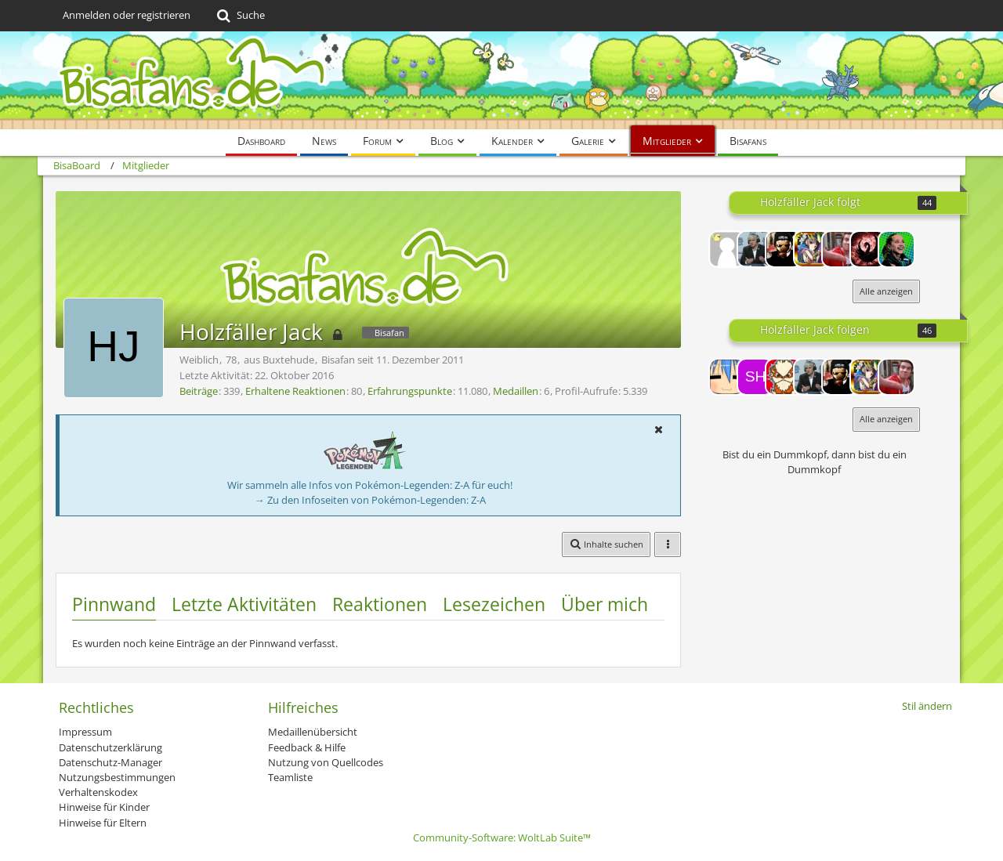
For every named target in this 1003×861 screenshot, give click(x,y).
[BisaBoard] (501, 80)
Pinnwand (114, 604)
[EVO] (868, 249)
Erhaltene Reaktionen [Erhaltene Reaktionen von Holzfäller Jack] (295, 391)
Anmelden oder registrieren (126, 15)
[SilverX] (840, 249)
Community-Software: (502, 837)
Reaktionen (379, 604)
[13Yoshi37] (727, 249)
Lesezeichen (494, 604)
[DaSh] (783, 249)
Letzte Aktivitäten (244, 604)
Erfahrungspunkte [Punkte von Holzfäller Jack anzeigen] (410, 391)
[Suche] (239, 15)
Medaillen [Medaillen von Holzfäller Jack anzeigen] (515, 391)
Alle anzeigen (886, 291)
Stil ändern (927, 706)
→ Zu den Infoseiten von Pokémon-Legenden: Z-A (370, 500)
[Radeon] (896, 249)
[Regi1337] (783, 377)
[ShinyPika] (755, 377)
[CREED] (812, 249)
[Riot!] (727, 377)
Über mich (604, 604)
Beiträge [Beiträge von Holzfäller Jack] (198, 391)
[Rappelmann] (755, 249)
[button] (658, 429)
